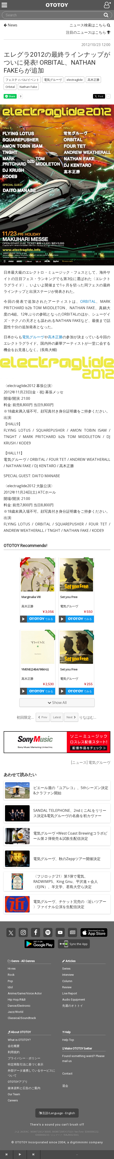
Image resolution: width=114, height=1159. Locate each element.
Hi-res (12, 968)
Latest (57, 717)
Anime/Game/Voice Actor (25, 993)
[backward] (6, 1154)
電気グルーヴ (33, 336)
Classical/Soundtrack (22, 1018)
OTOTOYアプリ (18, 1081)
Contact (67, 1073)
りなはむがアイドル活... (88, 717)
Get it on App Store (94, 932)
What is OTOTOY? (19, 1040)
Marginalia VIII (31, 597)
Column (67, 981)
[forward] (33, 1154)
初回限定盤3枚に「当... (26, 717)
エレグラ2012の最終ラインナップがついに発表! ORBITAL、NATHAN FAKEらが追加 (57, 62)
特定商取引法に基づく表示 (25, 1064)
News (10, 25)
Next (70, 717)
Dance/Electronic (19, 1005)
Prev (44, 717)
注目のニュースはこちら (88, 32)
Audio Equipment (73, 999)
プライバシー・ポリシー (24, 1058)
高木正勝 (55, 336)
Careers (13, 1100)
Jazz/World (15, 1012)
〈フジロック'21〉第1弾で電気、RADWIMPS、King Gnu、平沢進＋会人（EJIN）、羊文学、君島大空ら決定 (65, 881)
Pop (10, 981)
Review (67, 987)
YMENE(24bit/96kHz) (35, 669)
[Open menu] (108, 5)
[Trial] (23, 619)
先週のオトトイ (72, 1005)
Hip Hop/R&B (17, 999)
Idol (10, 987)
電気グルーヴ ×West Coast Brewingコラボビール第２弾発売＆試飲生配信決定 (70, 836)
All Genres (28, 961)
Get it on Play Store (39, 943)
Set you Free (69, 597)
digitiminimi (79, 1142)
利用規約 (14, 1052)
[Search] (108, 15)
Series (66, 968)
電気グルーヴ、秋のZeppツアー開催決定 (67, 858)
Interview (68, 974)
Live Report (69, 993)
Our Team (14, 1094)
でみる (41, 619)
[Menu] (5, 5)
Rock (11, 974)
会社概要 (14, 1046)
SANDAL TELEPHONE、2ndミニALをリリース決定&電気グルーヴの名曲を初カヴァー (69, 813)
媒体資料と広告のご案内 (24, 1088)
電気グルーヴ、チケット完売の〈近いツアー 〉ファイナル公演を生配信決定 (69, 904)
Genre (15, 961)
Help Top (68, 1040)
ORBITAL (88, 301)
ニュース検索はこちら (90, 25)
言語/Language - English (57, 1113)
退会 (65, 1086)
